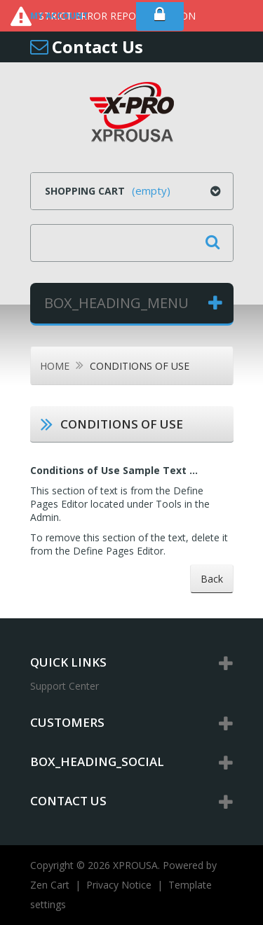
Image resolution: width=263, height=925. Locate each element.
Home (54, 366)
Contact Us (97, 46)
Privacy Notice (118, 884)
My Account (59, 16)
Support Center (64, 686)
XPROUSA (135, 865)
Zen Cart (49, 884)
